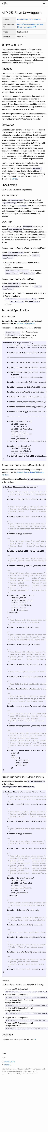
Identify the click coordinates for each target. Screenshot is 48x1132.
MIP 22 (14, 179)
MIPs (5, 3)
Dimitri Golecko (35, 19)
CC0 (34, 1035)
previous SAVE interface (26, 321)
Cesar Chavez (22, 19)
